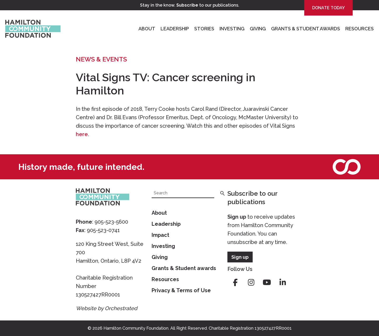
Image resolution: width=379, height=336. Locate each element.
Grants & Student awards (184, 268)
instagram (251, 282)
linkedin (282, 282)
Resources (359, 28)
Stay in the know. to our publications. (189, 5)
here (82, 134)
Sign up (236, 217)
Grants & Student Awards (305, 28)
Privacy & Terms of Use (181, 290)
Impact (160, 235)
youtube (267, 282)
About (146, 28)
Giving (258, 28)
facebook (235, 282)
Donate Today (328, 7)
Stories (204, 28)
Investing (232, 28)
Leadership (175, 28)
